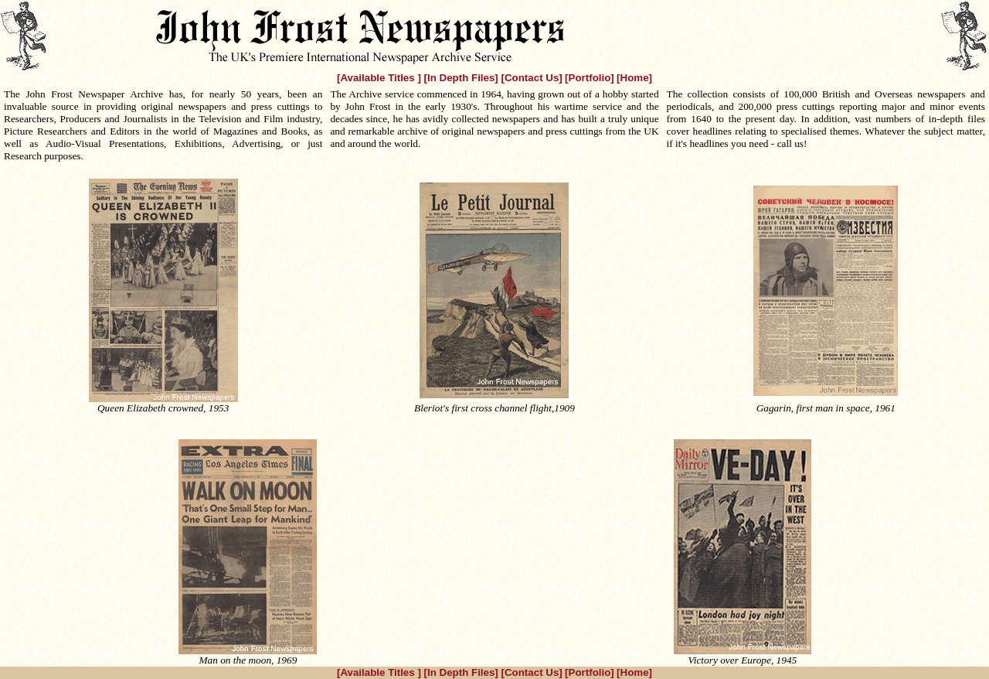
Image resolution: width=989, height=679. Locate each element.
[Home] (634, 78)
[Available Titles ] (380, 78)
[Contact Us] (531, 78)
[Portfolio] (589, 78)
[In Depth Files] (462, 78)
